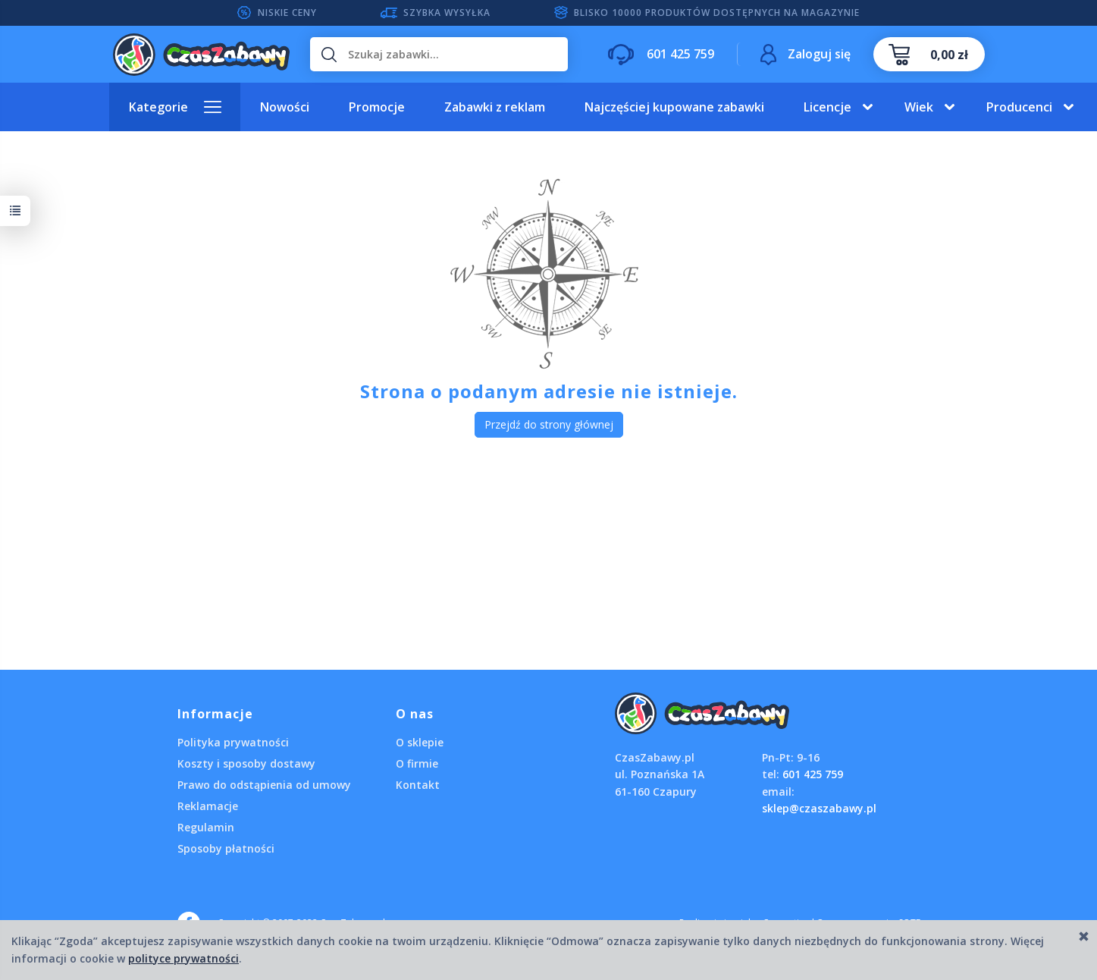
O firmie (417, 763)
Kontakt (418, 784)
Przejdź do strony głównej (548, 424)
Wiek (918, 107)
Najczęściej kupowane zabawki (674, 107)
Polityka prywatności (233, 742)
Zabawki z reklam (494, 107)
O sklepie (420, 742)
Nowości (284, 107)
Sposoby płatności (225, 848)
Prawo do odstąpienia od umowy (264, 784)
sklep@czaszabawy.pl (819, 808)
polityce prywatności (183, 958)
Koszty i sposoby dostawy (246, 763)
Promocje (377, 107)
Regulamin (205, 827)
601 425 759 (812, 774)
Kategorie (158, 107)
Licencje (827, 107)
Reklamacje (207, 806)
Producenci (1019, 107)
